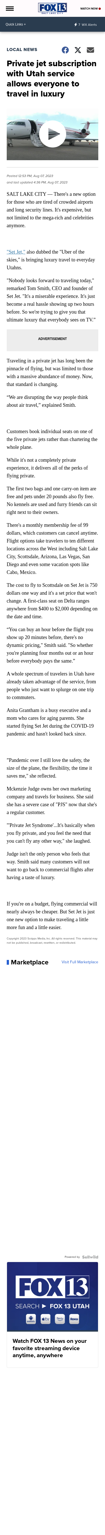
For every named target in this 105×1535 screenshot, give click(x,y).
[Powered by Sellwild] (90, 1257)
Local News (22, 49)
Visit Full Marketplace (80, 962)
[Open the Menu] (9, 8)
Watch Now (90, 8)
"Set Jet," (16, 252)
